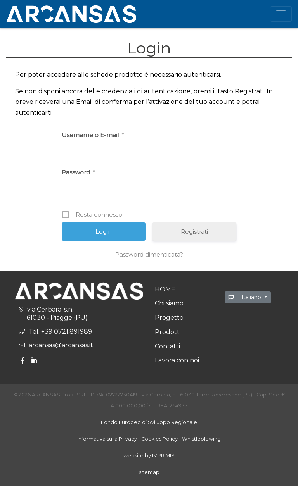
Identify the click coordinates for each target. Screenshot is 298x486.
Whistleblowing (201, 439)
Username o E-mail (93, 135)
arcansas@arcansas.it (61, 345)
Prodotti (168, 332)
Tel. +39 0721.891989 (60, 331)
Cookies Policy (159, 439)
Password (78, 172)
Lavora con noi (177, 360)
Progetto (169, 317)
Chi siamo (169, 303)
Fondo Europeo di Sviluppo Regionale (149, 422)
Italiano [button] (245, 297)
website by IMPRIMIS (149, 455)
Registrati (194, 231)
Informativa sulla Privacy (107, 439)
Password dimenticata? (149, 254)
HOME (165, 289)
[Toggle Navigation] (281, 14)
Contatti (167, 346)
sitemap (149, 472)
